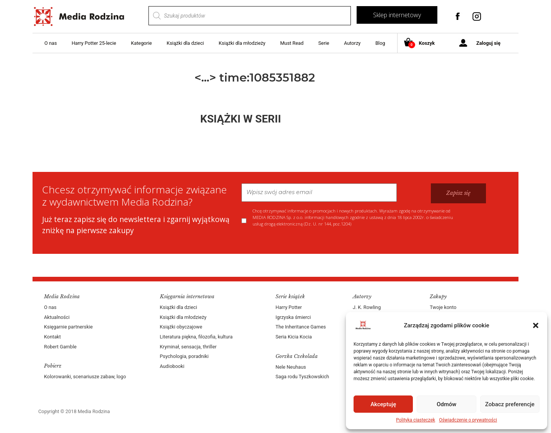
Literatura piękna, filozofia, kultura (196, 337)
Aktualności (57, 317)
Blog (380, 43)
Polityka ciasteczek (415, 420)
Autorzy (352, 43)
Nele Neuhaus (291, 367)
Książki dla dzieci (185, 43)
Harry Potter (289, 307)
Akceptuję (383, 404)
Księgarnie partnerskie (68, 327)
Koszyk (422, 43)
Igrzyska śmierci (293, 317)
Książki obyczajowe (181, 327)
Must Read (291, 43)
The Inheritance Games (301, 327)
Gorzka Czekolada (297, 356)
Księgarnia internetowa (187, 296)
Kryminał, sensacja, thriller (188, 347)
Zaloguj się (488, 43)
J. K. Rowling (367, 307)
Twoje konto (443, 307)
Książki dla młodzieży (242, 43)
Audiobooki (172, 366)
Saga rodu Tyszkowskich (302, 376)
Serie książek (290, 296)
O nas (50, 43)
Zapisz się (458, 193)
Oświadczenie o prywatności (468, 420)
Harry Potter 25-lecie (94, 43)
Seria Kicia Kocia (294, 337)
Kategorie (141, 43)
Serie (323, 43)
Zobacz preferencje (510, 404)
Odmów (446, 404)
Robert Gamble (60, 347)
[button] (536, 325)
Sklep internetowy (397, 15)
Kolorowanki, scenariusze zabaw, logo (85, 376)
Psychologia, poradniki (184, 356)
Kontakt (52, 337)
